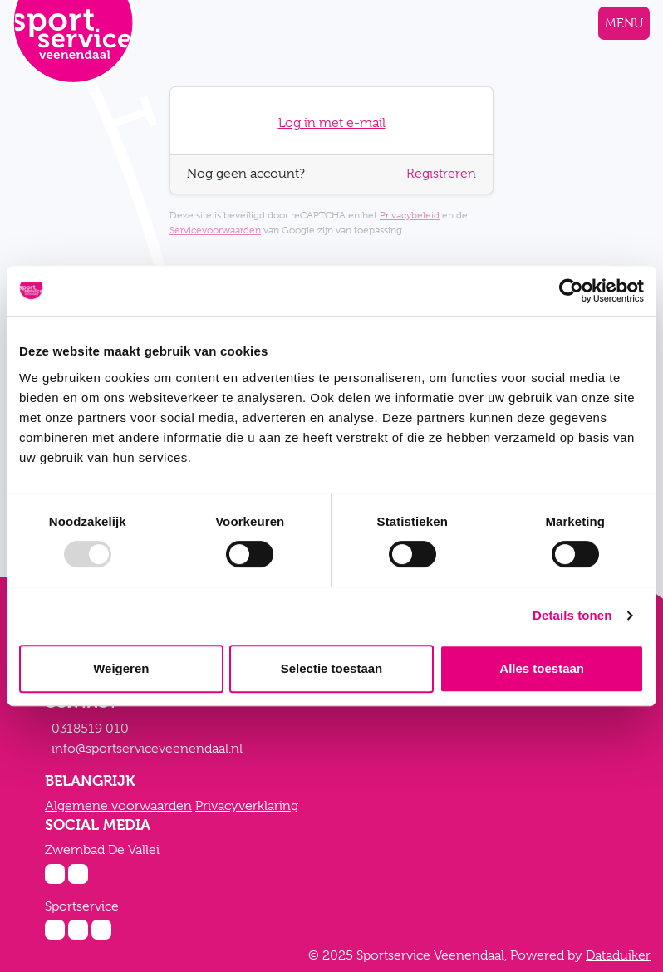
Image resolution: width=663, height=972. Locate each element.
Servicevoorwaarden (215, 230)
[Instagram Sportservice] (55, 930)
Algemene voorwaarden (118, 805)
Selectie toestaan (332, 668)
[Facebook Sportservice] (78, 930)
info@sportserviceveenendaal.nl (147, 748)
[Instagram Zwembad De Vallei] (55, 874)
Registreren (441, 173)
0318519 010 (90, 728)
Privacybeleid (410, 215)
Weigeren (121, 668)
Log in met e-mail (332, 122)
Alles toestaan (541, 668)
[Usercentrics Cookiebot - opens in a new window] (571, 290)
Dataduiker (618, 955)
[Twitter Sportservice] (101, 930)
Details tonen (572, 615)
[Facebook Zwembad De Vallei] (78, 874)
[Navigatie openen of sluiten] (624, 23)
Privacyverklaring (246, 805)
